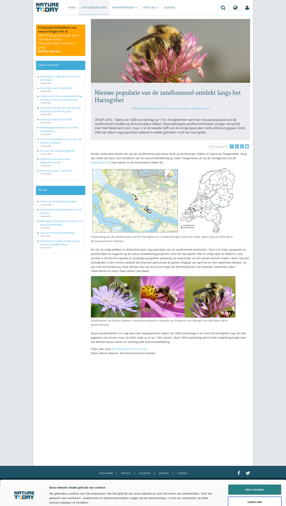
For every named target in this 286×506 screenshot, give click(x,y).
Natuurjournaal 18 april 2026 (56, 119)
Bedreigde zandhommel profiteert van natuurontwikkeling (61, 222)
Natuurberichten (94, 7)
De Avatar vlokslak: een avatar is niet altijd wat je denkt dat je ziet (60, 109)
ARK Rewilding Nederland (145, 108)
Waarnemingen (124, 7)
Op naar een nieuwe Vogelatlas (57, 150)
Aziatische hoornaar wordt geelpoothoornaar (55, 160)
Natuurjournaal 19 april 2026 (56, 88)
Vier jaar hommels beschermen (57, 232)
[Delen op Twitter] (237, 146)
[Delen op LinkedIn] (242, 146)
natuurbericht (100, 162)
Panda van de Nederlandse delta (58, 201)
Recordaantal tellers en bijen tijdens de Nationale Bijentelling (60, 242)
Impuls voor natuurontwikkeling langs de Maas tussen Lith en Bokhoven (61, 97)
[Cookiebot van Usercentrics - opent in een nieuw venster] (24, 498)
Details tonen (203, 498)
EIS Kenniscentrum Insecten (175, 108)
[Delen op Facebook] (232, 146)
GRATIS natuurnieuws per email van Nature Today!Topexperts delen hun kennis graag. (58, 43)
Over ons (150, 7)
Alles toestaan (254, 473)
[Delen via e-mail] (247, 146)
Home (72, 7)
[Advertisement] (170, 390)
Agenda (169, 7)
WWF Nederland (200, 108)
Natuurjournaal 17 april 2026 (56, 170)
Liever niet (255, 486)
